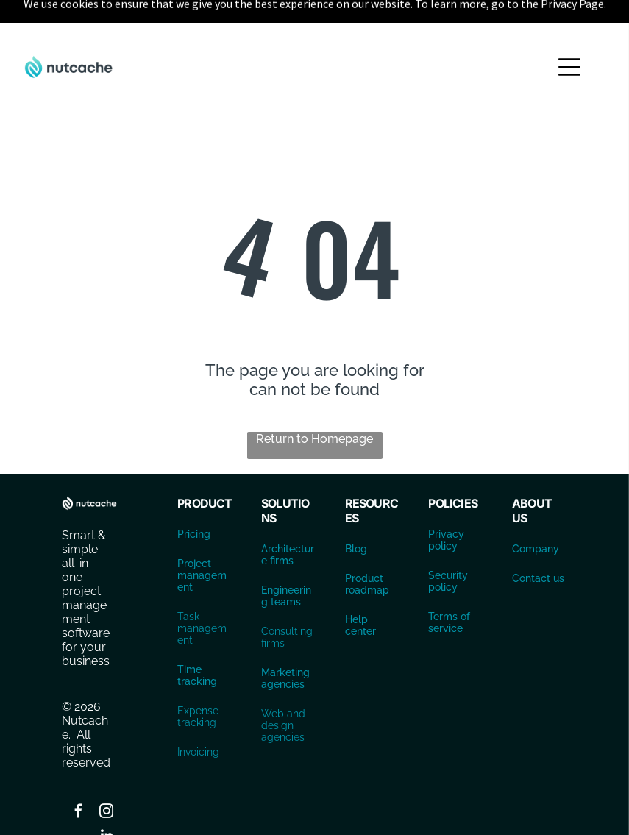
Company (535, 512)
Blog (356, 512)
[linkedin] (106, 801)
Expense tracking (197, 680)
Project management (202, 538)
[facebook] (78, 776)
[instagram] (106, 776)
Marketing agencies (285, 641)
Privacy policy (446, 503)
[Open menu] (569, 30)
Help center (360, 588)
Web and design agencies (283, 688)
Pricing (193, 497)
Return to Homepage (314, 402)
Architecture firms (287, 518)
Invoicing (198, 715)
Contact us (538, 541)
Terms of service (449, 585)
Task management (202, 591)
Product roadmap (367, 547)
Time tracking (197, 638)
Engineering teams (286, 559)
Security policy (448, 544)
